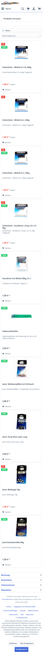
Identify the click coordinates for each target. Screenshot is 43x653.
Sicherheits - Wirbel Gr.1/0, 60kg (16, 67)
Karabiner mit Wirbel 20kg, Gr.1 (16, 278)
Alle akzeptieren (26, 643)
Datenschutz (13, 614)
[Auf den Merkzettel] (6, 89)
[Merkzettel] (28, 8)
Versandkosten (7, 599)
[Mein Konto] (33, 8)
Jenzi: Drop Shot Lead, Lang (14, 437)
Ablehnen (13, 643)
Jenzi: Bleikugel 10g (11, 489)
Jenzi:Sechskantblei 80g (13, 542)
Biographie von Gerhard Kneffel (24, 607)
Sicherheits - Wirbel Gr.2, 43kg (15, 120)
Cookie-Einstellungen (10, 611)
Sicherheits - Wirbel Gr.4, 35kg (15, 173)
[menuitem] (6, 8)
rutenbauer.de (22, 617)
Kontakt (22, 611)
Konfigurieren (21, 649)
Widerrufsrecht (33, 611)
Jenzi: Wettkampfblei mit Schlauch (18, 384)
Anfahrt (8, 607)
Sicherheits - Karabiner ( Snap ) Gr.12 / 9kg (19, 227)
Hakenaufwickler (10, 331)
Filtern (6, 30)
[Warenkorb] (39, 8)
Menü (6, 8)
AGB (22, 614)
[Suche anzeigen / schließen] (22, 8)
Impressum (30, 614)
